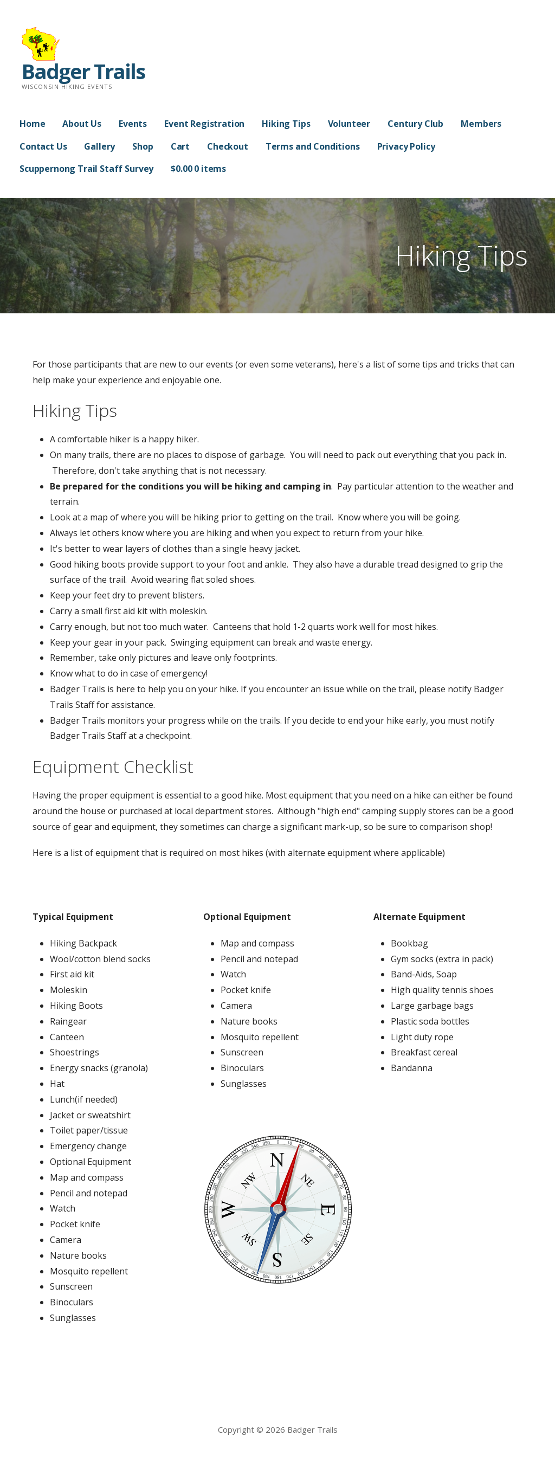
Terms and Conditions (313, 146)
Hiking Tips (286, 124)
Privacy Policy (406, 146)
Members (481, 124)
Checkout (227, 146)
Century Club (415, 124)
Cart (180, 146)
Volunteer (349, 124)
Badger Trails (83, 71)
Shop (142, 146)
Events (133, 124)
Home (32, 124)
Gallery (99, 146)
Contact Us (43, 146)
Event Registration (204, 124)
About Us (81, 124)
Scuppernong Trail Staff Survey (86, 169)
